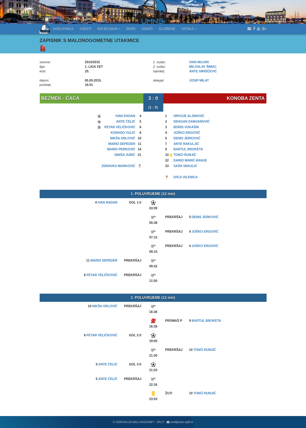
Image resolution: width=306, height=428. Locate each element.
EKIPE (131, 29)
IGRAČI (147, 29)
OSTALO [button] (189, 29)
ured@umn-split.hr (180, 422)
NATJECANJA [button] (108, 29)
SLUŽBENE (166, 29)
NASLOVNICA (63, 29)
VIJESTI (85, 29)
